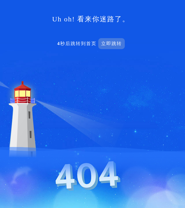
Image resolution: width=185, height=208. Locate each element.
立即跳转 (111, 43)
